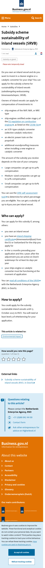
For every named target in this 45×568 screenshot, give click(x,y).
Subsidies (14, 26)
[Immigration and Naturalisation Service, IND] (10, 520)
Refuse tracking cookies (22, 561)
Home (4, 26)
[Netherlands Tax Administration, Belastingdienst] (28, 510)
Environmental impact (12, 336)
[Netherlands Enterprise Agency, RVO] (9, 510)
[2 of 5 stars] (9, 359)
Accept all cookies (21, 552)
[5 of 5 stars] (24, 359)
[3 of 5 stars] (14, 359)
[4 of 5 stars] (19, 359)
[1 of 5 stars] (4, 359)
